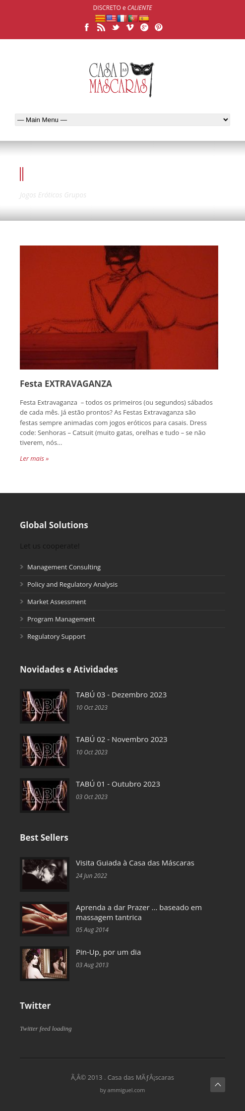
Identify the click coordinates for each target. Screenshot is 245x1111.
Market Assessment (56, 601)
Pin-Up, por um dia (108, 952)
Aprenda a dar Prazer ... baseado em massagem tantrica (139, 912)
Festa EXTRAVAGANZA (66, 383)
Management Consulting (64, 566)
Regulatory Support (56, 636)
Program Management (61, 619)
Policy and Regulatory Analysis (72, 584)
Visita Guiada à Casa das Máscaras (135, 862)
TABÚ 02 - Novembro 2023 (122, 739)
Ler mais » (34, 458)
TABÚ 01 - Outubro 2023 (118, 784)
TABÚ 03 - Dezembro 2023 (121, 694)
